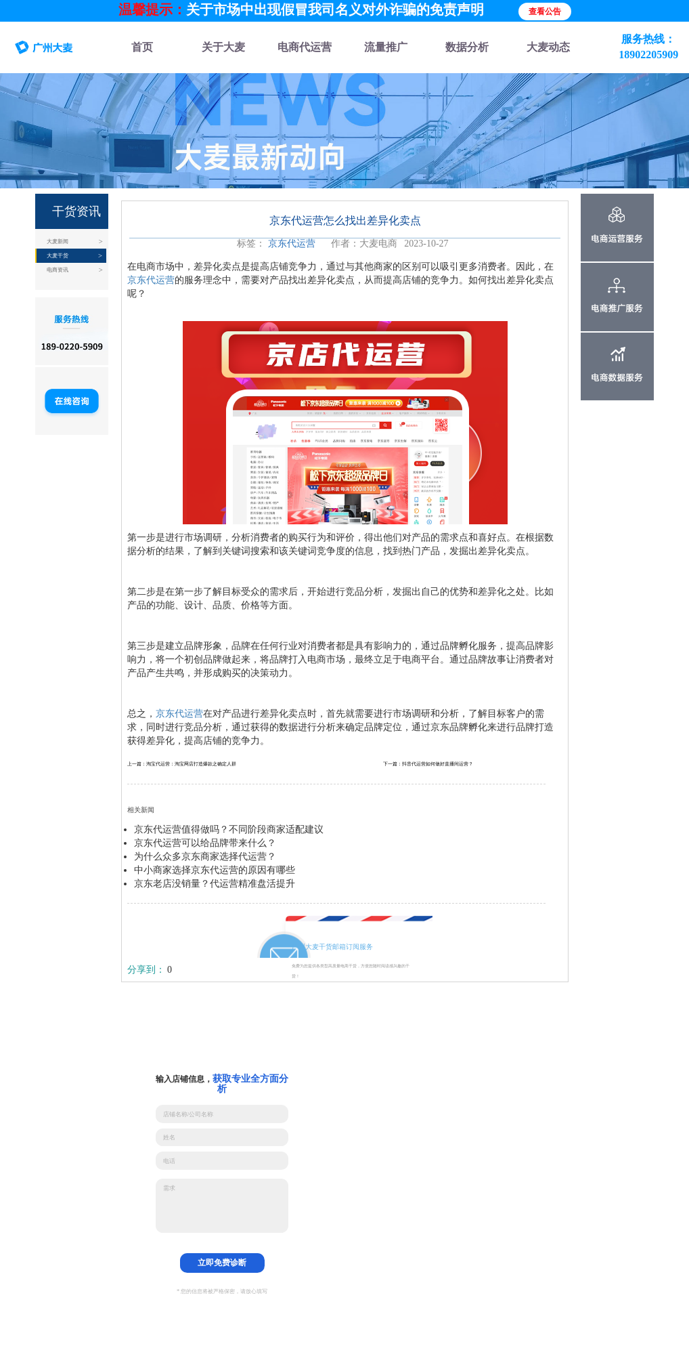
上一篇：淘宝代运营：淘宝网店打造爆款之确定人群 (181, 764)
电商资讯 (57, 269)
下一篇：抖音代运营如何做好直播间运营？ (428, 764)
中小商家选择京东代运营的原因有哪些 (214, 870)
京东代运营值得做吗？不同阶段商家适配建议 (229, 829)
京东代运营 (291, 243)
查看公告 (545, 11)
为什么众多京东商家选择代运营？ (205, 856)
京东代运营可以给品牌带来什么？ (205, 843)
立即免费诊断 (222, 1262)
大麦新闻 (57, 241)
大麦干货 (57, 255)
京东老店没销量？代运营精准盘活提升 (214, 884)
